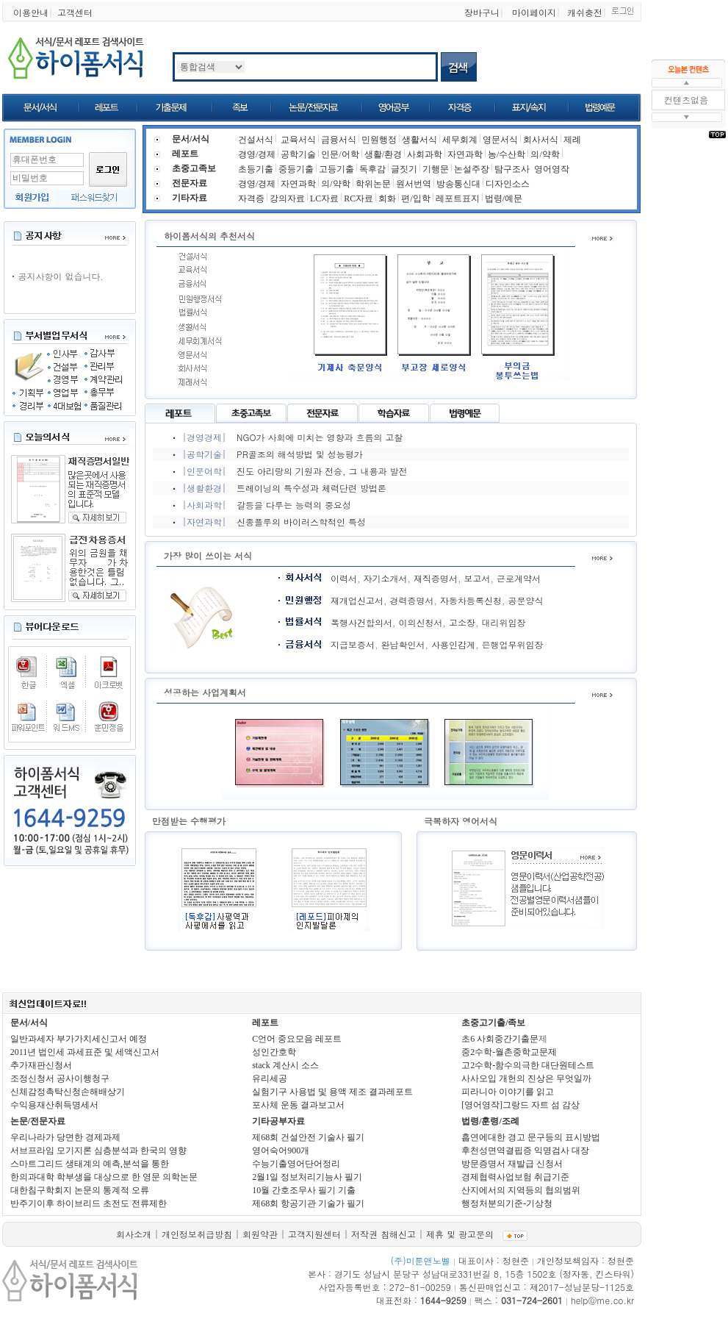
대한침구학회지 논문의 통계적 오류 (79, 1190)
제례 (572, 140)
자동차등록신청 (471, 600)
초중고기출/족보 (493, 1022)
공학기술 (298, 154)
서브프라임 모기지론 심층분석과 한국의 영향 (98, 1150)
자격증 (251, 198)
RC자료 (358, 198)
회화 (387, 198)
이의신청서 (421, 622)
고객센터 (75, 12)
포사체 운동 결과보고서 (298, 1105)
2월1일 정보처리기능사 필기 (307, 1177)
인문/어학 (339, 154)
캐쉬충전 (584, 12)
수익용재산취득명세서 (54, 1105)
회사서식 (540, 140)
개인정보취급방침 (197, 1234)
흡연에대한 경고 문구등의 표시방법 (530, 1137)
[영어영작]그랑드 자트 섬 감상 (520, 1105)
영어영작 (551, 169)
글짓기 (404, 169)
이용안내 (30, 12)
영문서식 (500, 140)
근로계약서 (519, 578)
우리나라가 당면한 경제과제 (65, 1137)
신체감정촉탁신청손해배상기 (67, 1092)
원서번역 (413, 184)
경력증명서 (412, 600)
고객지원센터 (314, 1234)
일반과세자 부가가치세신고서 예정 (78, 1039)
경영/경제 (256, 154)
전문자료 (189, 183)
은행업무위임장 (513, 644)
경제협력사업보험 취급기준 (515, 1177)
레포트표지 (458, 198)
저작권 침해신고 (383, 1234)
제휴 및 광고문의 (460, 1234)
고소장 (462, 622)
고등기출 (336, 169)
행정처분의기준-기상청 (506, 1203)
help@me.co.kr (602, 1300)
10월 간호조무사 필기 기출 (304, 1190)
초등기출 (255, 169)
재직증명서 (436, 578)
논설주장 (471, 169)
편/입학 (415, 198)
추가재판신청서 (41, 1065)
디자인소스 (508, 184)
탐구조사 (512, 169)
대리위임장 (504, 622)
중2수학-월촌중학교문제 (509, 1052)
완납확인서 (403, 644)
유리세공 (269, 1078)
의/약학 (544, 154)
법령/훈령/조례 (490, 1121)
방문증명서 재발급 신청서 (512, 1164)
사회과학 (424, 154)
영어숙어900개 (280, 1150)
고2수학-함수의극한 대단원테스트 (527, 1065)
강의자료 (287, 198)
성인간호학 (274, 1052)
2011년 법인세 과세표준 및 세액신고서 (85, 1052)
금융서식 (338, 140)
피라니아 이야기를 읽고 (507, 1092)
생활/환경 (383, 154)
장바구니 (482, 12)
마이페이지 (534, 12)
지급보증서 (353, 644)
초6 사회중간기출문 (499, 1039)
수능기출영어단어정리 (296, 1164)
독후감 (372, 169)
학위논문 (373, 184)
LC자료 (324, 198)
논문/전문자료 (37, 1121)
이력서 (344, 578)
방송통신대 (458, 184)
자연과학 (465, 154)
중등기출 (296, 169)
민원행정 (379, 140)
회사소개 (133, 1234)
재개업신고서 (357, 600)
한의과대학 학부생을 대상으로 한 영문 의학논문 (104, 1177)
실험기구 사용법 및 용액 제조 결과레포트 (332, 1092)
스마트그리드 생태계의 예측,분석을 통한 (89, 1164)
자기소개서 (386, 578)
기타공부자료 (278, 1121)
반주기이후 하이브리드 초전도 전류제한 (88, 1203)
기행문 (435, 169)
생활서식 (419, 140)
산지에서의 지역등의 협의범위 (520, 1190)
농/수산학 (506, 154)
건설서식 (255, 140)
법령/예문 (503, 198)
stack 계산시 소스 (285, 1065)
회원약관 (260, 1234)
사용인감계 (453, 644)
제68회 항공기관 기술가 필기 (308, 1203)
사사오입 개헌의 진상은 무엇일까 (526, 1078)
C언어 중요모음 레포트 (297, 1039)
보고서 (477, 578)
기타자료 (189, 198)
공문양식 (526, 600)
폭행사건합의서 (361, 622)
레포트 (185, 153)
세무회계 (459, 140)
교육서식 (298, 140)
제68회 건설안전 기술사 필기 (308, 1137)
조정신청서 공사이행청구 (59, 1078)
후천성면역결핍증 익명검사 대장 (525, 1150)
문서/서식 (29, 1022)
